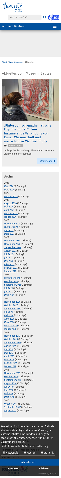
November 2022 (12, 244)
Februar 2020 (11, 325)
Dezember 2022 (12, 240)
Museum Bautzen (13, 26)
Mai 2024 (8, 206)
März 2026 (9, 189)
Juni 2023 (9, 230)
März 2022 (9, 264)
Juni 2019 (8, 349)
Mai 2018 (8, 393)
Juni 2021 (8, 291)
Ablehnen (43, 468)
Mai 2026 (8, 186)
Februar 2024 (11, 213)
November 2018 (12, 373)
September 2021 (12, 284)
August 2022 (10, 251)
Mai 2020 (9, 315)
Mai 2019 (8, 352)
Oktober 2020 (11, 305)
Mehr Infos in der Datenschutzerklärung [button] (25, 446)
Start (4, 62)
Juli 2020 (8, 312)
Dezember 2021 (12, 278)
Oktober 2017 (11, 403)
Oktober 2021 (11, 281)
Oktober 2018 (11, 376)
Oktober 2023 (11, 227)
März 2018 (9, 397)
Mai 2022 (8, 261)
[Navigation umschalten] (55, 26)
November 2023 (12, 223)
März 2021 (9, 295)
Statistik (47, 452)
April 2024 (9, 210)
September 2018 (12, 380)
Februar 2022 (11, 268)
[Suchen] (44, 17)
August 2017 (10, 410)
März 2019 (9, 359)
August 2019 (10, 346)
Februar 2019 (10, 363)
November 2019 (12, 335)
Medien (29, 452)
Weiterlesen (46, 161)
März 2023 (9, 234)
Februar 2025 (11, 196)
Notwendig (10, 452)
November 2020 (12, 301)
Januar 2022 (10, 271)
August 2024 (10, 203)
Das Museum (16, 62)
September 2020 (12, 308)
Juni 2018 (9, 390)
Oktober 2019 (11, 339)
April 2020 (9, 318)
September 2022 (12, 247)
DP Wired (53, 474)
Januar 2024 (10, 217)
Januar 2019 (10, 366)
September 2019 (12, 342)
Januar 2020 (10, 329)
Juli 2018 (8, 386)
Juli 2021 (8, 288)
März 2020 (9, 322)
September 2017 (12, 407)
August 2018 (10, 383)
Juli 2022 (8, 254)
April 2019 (9, 356)
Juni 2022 (9, 257)
